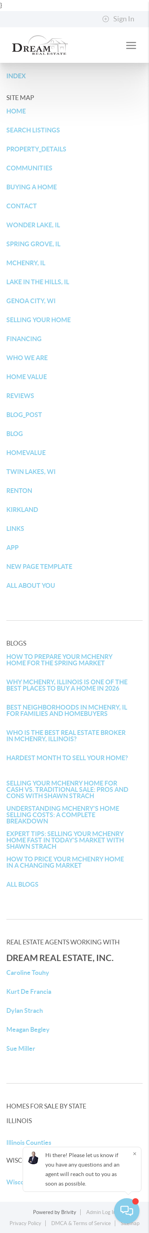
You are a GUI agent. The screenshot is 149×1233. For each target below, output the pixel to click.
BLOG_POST (24, 415)
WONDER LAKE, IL (33, 225)
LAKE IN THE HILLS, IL (37, 282)
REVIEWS (20, 396)
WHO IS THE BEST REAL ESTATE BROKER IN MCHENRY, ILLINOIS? (66, 735)
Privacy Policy (25, 1223)
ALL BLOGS (22, 884)
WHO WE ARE (27, 358)
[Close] (135, 1153)
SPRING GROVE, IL (33, 244)
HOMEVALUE (26, 452)
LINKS (15, 528)
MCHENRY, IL (25, 263)
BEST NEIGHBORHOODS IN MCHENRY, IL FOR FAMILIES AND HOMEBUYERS (66, 710)
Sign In (118, 19)
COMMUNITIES (29, 168)
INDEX (16, 75)
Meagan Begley (28, 1029)
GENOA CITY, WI (31, 301)
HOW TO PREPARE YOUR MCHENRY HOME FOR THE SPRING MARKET (59, 659)
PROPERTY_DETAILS (36, 149)
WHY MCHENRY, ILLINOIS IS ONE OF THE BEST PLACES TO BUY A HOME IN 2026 (67, 685)
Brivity (68, 1212)
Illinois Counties (28, 1142)
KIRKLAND (22, 509)
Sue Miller (20, 1048)
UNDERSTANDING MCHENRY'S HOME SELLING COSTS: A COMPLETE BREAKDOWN (62, 814)
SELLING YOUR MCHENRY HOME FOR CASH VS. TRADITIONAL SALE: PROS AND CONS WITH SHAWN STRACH (67, 789)
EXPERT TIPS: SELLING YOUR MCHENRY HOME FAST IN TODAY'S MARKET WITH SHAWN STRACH (65, 840)
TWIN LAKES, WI (31, 471)
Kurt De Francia (28, 991)
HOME (16, 111)
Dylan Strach (24, 1010)
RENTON (19, 490)
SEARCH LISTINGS (33, 130)
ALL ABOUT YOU (30, 585)
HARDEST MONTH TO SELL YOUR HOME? (67, 758)
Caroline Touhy (27, 972)
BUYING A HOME (31, 187)
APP (12, 547)
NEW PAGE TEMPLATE (39, 566)
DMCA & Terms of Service (81, 1223)
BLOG (14, 434)
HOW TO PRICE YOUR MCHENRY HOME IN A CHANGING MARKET (65, 862)
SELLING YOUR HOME (38, 320)
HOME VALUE (26, 377)
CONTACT (21, 206)
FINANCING (24, 339)
